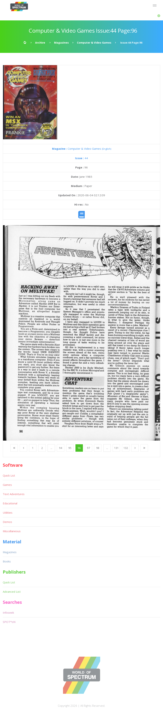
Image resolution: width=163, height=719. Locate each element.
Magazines (61, 42)
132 (125, 448)
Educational (10, 503)
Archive (40, 42)
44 (81, 158)
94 (60, 448)
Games (7, 485)
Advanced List (12, 591)
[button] (158, 16)
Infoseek (8, 612)
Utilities (7, 512)
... (51, 448)
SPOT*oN (9, 622)
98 (97, 448)
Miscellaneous (12, 531)
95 (69, 448)
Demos (7, 522)
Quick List (9, 475)
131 (116, 448)
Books (7, 561)
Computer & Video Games (94, 42)
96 (79, 448)
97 (88, 448)
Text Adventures (14, 494)
